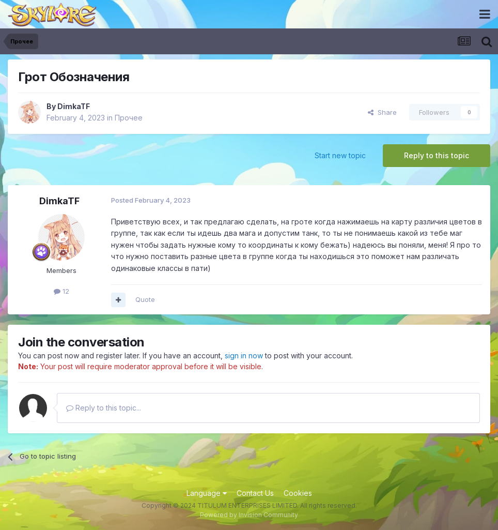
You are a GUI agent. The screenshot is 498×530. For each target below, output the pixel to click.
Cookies (298, 493)
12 (61, 291)
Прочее (129, 117)
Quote (145, 299)
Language (206, 493)
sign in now (244, 355)
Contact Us (255, 493)
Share (382, 112)
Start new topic (340, 155)
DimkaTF (73, 106)
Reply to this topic (436, 155)
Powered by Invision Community (249, 515)
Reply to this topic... (103, 407)
